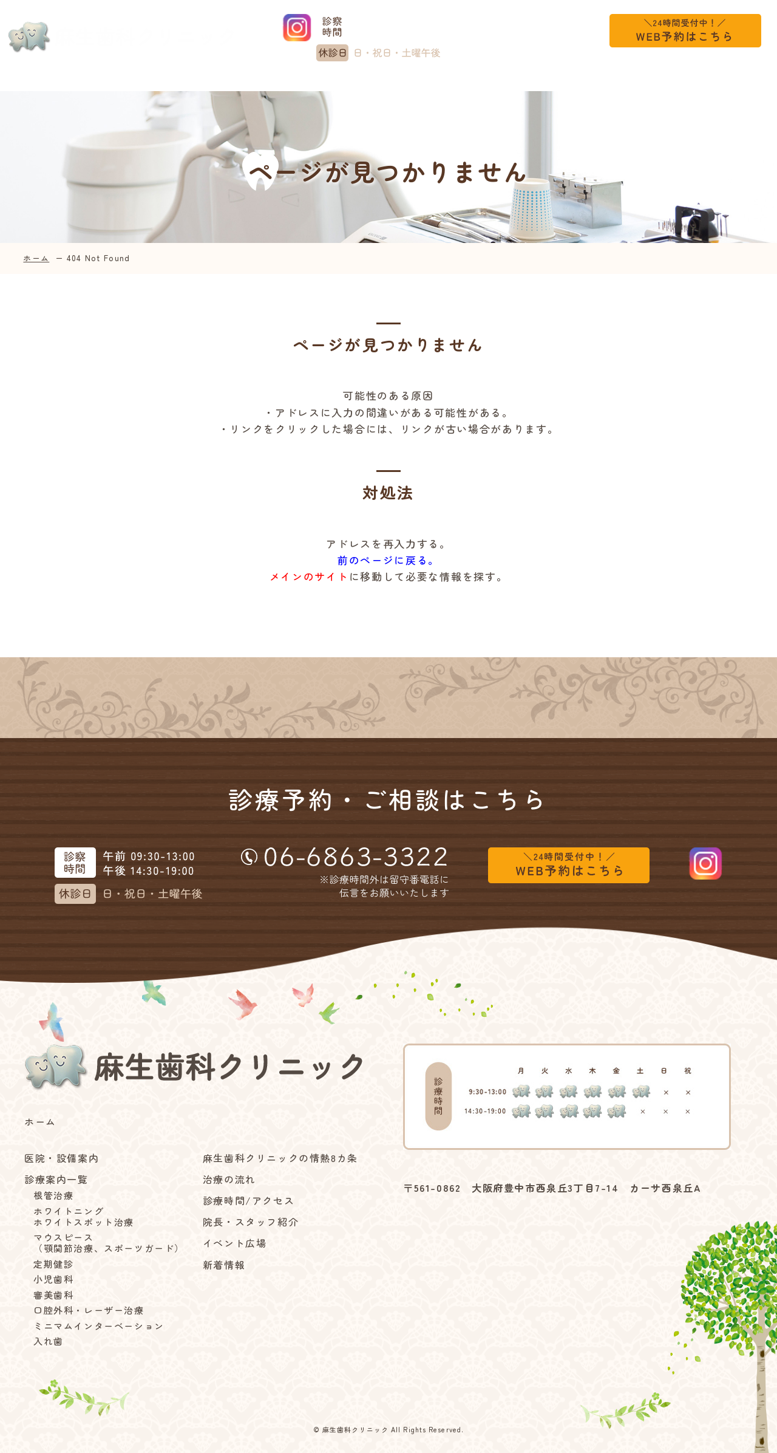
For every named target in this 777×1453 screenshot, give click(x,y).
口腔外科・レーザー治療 (88, 1310)
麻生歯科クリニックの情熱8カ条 (324, 84)
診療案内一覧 (193, 85)
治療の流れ (445, 84)
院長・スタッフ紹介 (251, 1222)
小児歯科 (53, 1279)
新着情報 (697, 84)
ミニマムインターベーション (99, 1326)
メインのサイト (309, 576)
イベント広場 (628, 84)
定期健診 (53, 1264)
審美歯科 (53, 1295)
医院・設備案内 (101, 84)
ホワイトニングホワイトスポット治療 (83, 1217)
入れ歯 (48, 1341)
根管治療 (53, 1195)
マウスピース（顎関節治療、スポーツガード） (109, 1243)
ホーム (32, 84)
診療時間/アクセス (534, 84)
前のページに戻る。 (388, 559)
